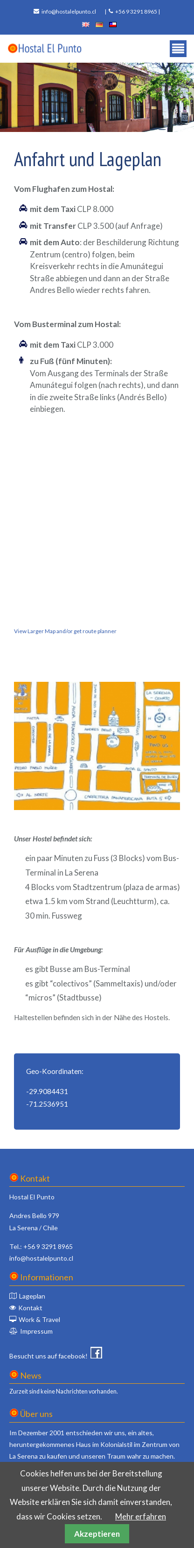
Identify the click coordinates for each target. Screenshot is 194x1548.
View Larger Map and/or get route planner (65, 631)
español (113, 24)
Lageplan (32, 1296)
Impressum (36, 1331)
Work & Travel (39, 1319)
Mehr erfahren (140, 1516)
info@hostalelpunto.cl (69, 11)
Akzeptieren (97, 1534)
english (86, 24)
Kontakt (30, 1308)
